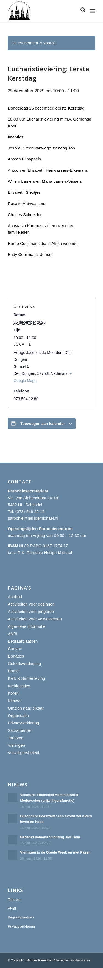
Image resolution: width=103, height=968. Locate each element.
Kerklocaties (19, 685)
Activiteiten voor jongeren (31, 611)
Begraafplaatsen (23, 641)
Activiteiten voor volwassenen (35, 619)
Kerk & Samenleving (26, 678)
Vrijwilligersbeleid (23, 752)
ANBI (12, 633)
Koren (13, 693)
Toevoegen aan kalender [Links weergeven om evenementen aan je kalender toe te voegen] (42, 423)
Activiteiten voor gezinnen (31, 604)
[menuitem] (80, 11)
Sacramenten (20, 730)
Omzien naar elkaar (26, 708)
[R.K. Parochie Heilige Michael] (43, 11)
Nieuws (14, 700)
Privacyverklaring (23, 723)
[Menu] (92, 11)
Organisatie (18, 715)
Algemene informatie (27, 626)
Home (13, 671)
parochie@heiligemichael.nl (33, 518)
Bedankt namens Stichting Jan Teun (50, 837)
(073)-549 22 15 (30, 511)
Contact (15, 648)
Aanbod (15, 596)
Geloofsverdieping (24, 663)
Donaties (16, 656)
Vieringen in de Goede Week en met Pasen (55, 852)
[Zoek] (80, 11)
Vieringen (16, 745)
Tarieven (15, 737)
